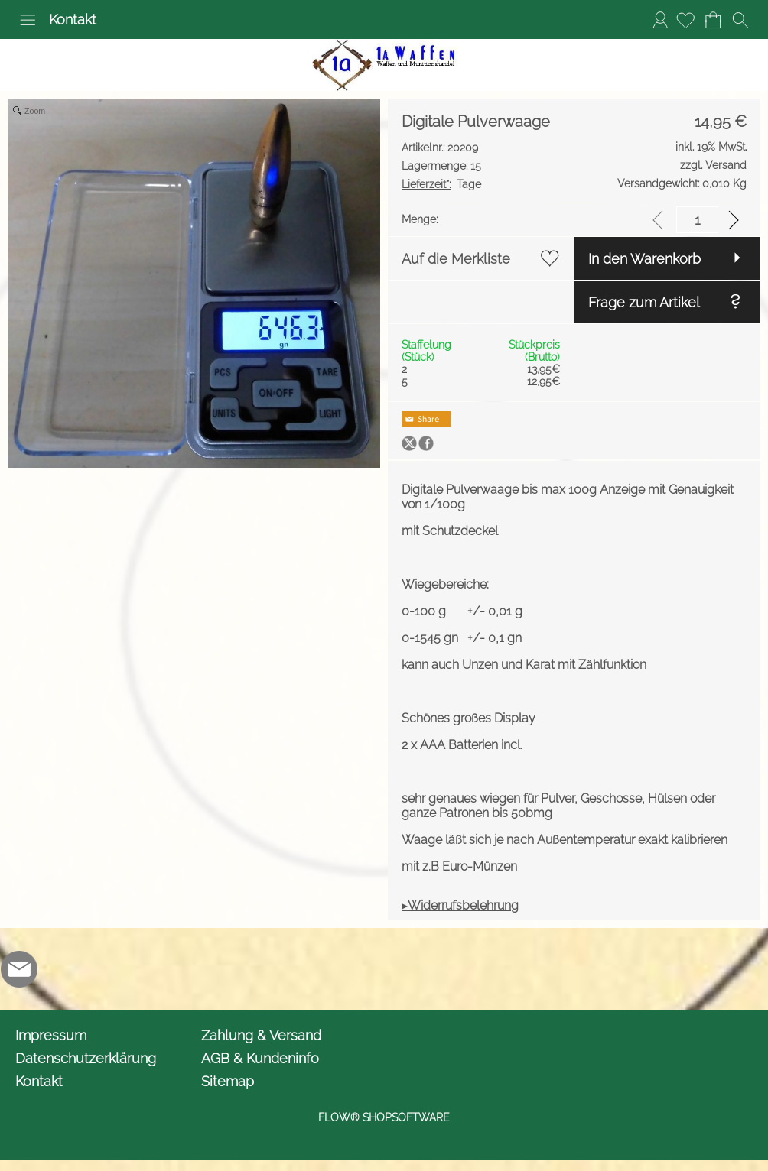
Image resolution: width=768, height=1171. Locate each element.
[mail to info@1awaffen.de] (19, 969)
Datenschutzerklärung (85, 1058)
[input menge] (697, 219)
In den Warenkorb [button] (644, 259)
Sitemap (227, 1081)
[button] (27, 20)
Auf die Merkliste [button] (456, 259)
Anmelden (660, 19)
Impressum (50, 1035)
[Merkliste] (685, 20)
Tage (441, 184)
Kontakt (72, 19)
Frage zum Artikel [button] (644, 302)
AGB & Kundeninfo (260, 1058)
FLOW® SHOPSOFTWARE (384, 1117)
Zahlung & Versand (261, 1035)
